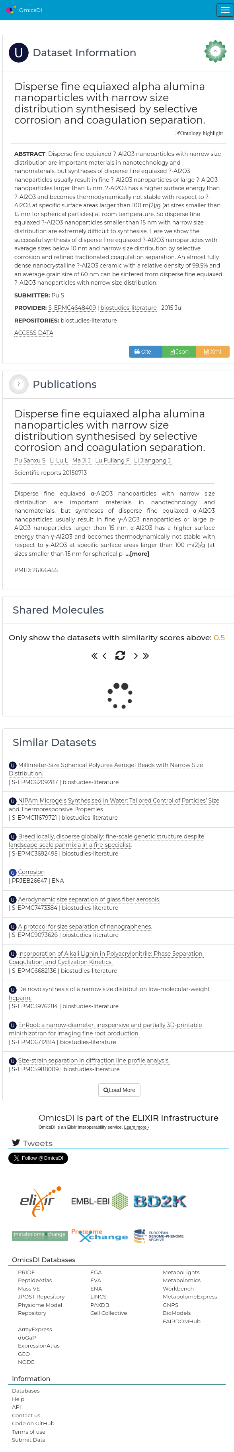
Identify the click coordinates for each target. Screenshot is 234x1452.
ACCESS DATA (33, 332)
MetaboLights (181, 1272)
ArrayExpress (35, 1329)
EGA (96, 1272)
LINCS (98, 1296)
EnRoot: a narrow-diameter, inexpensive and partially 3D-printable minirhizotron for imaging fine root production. (105, 1029)
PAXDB (99, 1305)
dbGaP (27, 1337)
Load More (119, 1090)
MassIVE (29, 1288)
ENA (96, 1288)
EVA (95, 1280)
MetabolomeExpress (190, 1296)
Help (18, 1399)
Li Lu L (59, 460)
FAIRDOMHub (182, 1321)
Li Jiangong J (153, 460)
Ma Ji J (82, 460)
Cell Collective (108, 1313)
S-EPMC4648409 (72, 307)
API (16, 1407)
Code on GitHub (33, 1423)
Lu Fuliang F (113, 460)
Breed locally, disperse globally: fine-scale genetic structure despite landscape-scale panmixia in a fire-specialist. (107, 841)
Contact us (26, 1415)
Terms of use (28, 1431)
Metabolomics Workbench (182, 1284)
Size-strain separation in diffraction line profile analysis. (93, 1060)
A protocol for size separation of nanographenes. (84, 926)
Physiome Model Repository (40, 1309)
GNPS (170, 1305)
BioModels (177, 1313)
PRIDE (26, 1272)
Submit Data (29, 1439)
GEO (24, 1354)
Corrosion (31, 872)
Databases (26, 1390)
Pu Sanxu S (30, 460)
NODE (26, 1362)
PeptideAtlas (35, 1280)
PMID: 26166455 (36, 570)
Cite (146, 351)
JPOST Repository (41, 1296)
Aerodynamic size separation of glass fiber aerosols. (88, 899)
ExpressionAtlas (39, 1345)
